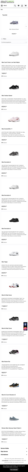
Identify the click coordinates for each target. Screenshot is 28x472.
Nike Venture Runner (7, 95)
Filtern (4, 39)
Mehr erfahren (21, 467)
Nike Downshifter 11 (7, 129)
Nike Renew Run (6, 361)
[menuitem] (3, 5)
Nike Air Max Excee (7, 295)
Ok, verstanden (14, 469)
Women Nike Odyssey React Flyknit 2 (11, 428)
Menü (4, 5)
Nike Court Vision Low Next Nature (11, 62)
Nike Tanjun (4, 262)
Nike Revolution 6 (6, 162)
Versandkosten (5, 460)
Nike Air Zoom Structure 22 (9, 395)
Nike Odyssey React (14, 29)
